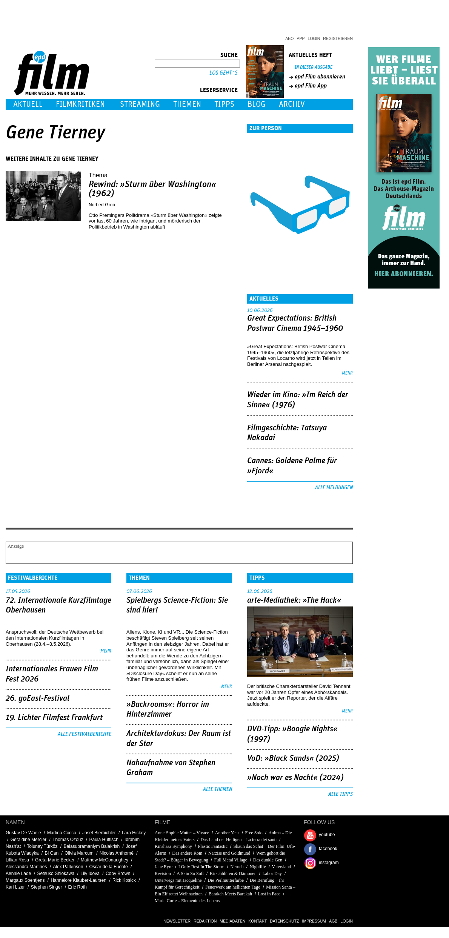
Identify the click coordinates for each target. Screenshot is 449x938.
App (301, 38)
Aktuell (28, 104)
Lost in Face (269, 894)
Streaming (140, 104)
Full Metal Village (230, 860)
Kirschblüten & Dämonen (233, 873)
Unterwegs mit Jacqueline (178, 880)
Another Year (227, 832)
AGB (333, 921)
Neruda (236, 866)
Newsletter (177, 921)
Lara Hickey (134, 832)
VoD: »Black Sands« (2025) (293, 758)
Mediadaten (232, 921)
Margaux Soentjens (25, 880)
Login (314, 38)
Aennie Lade (18, 873)
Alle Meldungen (334, 487)
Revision (163, 873)
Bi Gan (51, 853)
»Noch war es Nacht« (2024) (295, 778)
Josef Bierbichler (99, 832)
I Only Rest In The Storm (201, 866)
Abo (289, 38)
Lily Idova (90, 873)
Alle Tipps (340, 794)
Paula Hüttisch (103, 839)
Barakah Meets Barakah (230, 894)
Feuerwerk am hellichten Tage (232, 887)
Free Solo (253, 832)
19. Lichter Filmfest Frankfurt (54, 718)
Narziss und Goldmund (229, 853)
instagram (329, 862)
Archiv (292, 104)
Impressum (314, 921)
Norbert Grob (102, 204)
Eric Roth (77, 887)
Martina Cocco (61, 832)
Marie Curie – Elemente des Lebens (187, 900)
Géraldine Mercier (28, 839)
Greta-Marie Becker (55, 860)
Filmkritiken (80, 104)
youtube (327, 834)
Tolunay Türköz (42, 846)
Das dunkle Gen (267, 860)
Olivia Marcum (79, 853)
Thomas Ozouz (67, 839)
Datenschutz (284, 921)
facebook (328, 848)
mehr (347, 373)
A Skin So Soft (191, 873)
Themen (187, 104)
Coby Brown (118, 873)
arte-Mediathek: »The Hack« (294, 600)
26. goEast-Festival (37, 698)
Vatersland (281, 866)
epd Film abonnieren (320, 77)
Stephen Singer (46, 887)
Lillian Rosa (17, 860)
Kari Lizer (15, 887)
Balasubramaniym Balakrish (92, 846)
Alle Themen (217, 789)
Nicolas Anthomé (117, 853)
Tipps (224, 104)
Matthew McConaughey (104, 860)
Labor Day (272, 873)
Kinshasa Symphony (173, 846)
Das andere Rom (187, 853)
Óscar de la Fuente (108, 866)
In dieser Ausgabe (313, 67)
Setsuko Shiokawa (55, 873)
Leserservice (219, 90)
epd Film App (311, 86)
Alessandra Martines (26, 866)
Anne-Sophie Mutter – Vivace (182, 832)
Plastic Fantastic (213, 846)
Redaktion (205, 921)
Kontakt (257, 921)
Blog (257, 104)
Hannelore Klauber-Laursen (78, 880)
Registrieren (338, 38)
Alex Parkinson (68, 866)
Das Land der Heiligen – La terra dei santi (238, 839)
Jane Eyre (163, 866)
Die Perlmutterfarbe (226, 880)
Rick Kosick (124, 880)
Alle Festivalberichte (84, 734)
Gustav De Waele (23, 832)
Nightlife (257, 866)
